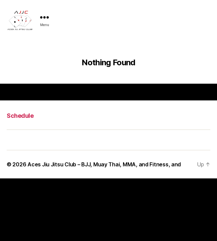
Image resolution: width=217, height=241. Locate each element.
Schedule (20, 115)
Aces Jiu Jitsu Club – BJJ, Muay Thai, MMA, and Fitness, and (104, 164)
